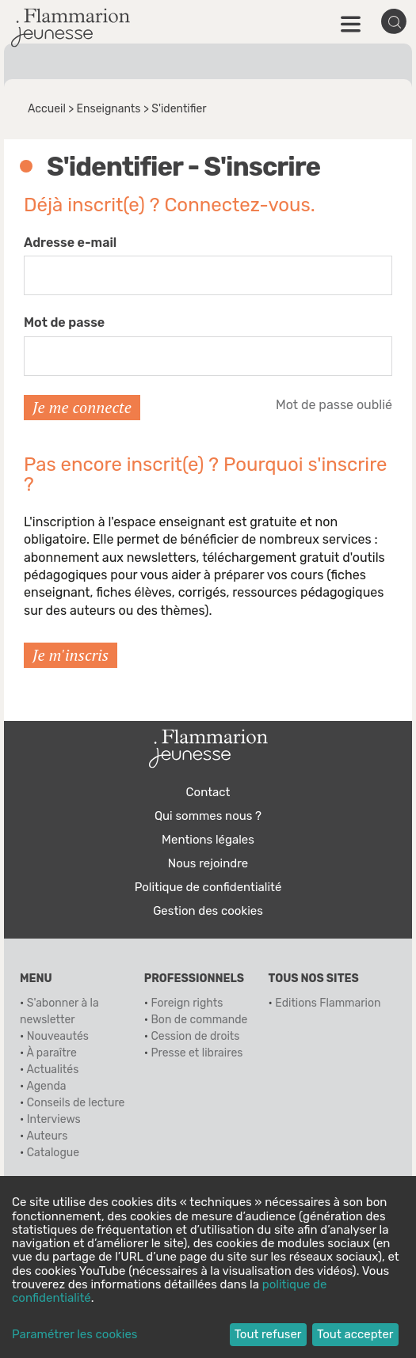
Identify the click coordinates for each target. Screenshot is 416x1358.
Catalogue (53, 1152)
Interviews (54, 1119)
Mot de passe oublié (334, 404)
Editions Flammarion (327, 1003)
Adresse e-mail (70, 242)
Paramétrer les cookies (74, 1334)
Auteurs (46, 1136)
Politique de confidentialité (208, 887)
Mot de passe (64, 322)
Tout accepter (355, 1334)
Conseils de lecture (76, 1103)
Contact (208, 792)
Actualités (52, 1069)
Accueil (47, 109)
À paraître (51, 1053)
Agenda (46, 1086)
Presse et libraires (197, 1053)
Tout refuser (268, 1334)
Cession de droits (195, 1036)
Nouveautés (58, 1036)
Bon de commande (199, 1019)
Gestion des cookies (208, 911)
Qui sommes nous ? (208, 816)
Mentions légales (208, 840)
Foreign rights (187, 1003)
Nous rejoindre (208, 863)
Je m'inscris (70, 655)
